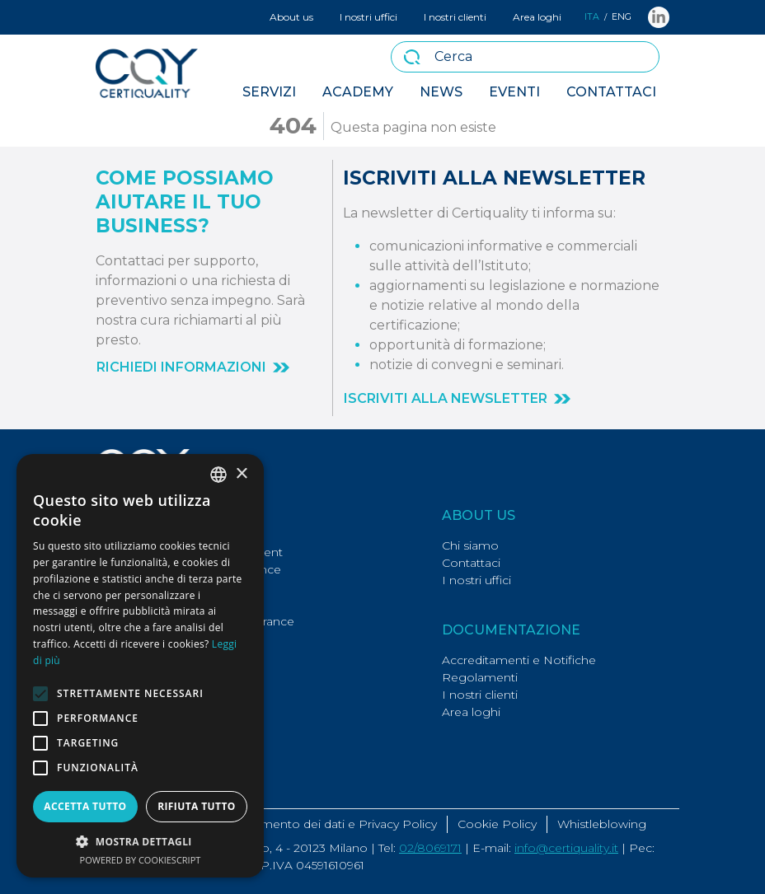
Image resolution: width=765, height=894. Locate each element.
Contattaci (611, 92)
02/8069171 (430, 847)
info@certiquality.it (566, 847)
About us (291, 17)
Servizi (269, 92)
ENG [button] (621, 17)
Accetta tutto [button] (85, 806)
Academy (357, 92)
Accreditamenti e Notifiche (519, 660)
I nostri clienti (455, 17)
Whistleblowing (601, 824)
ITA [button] (591, 17)
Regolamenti (480, 677)
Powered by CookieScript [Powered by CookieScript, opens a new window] (140, 860)
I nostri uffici (368, 17)
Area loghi (537, 17)
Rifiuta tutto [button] (196, 806)
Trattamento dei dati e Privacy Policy (333, 824)
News (441, 92)
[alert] (140, 666)
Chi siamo (470, 545)
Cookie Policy (497, 824)
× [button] (241, 474)
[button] (193, 367)
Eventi (514, 92)
